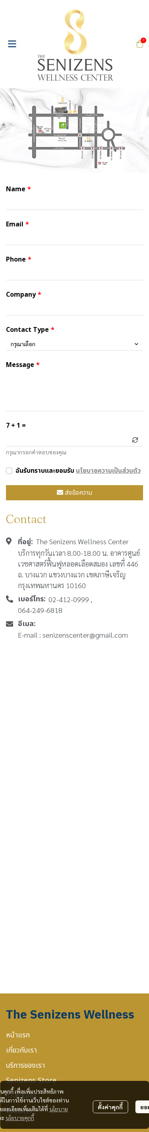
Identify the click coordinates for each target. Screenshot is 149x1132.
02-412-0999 (68, 599)
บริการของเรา (25, 1065)
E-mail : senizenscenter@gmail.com (73, 634)
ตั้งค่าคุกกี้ (110, 1106)
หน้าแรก (18, 1035)
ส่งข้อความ (74, 493)
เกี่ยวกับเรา (21, 1050)
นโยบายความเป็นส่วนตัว (108, 471)
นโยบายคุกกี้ (20, 1117)
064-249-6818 (40, 610)
